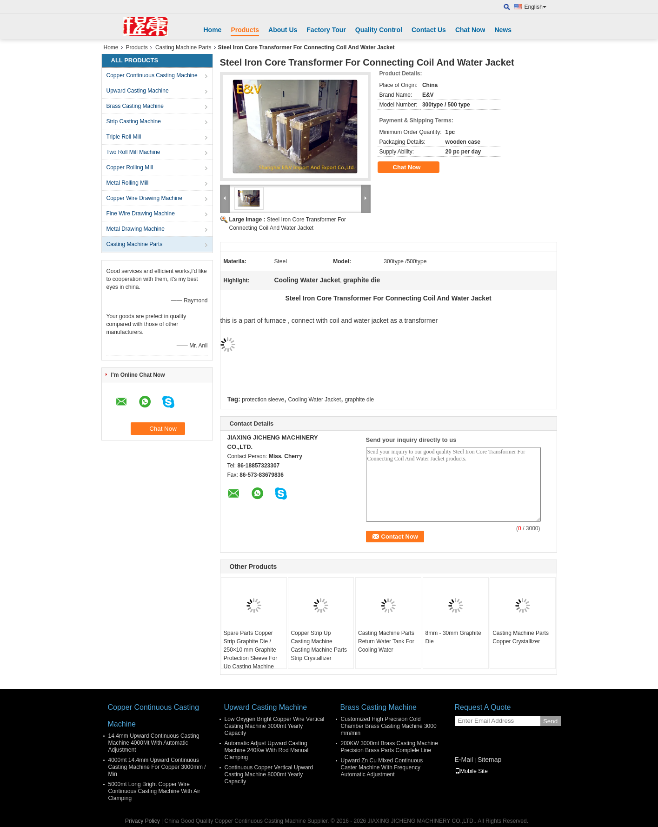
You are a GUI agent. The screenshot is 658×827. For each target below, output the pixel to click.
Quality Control (378, 29)
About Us (282, 29)
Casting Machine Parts (183, 47)
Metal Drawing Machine (135, 229)
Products (245, 29)
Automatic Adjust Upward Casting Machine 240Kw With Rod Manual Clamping (267, 750)
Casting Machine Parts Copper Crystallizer (520, 637)
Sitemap (489, 759)
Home (213, 29)
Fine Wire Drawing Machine (140, 213)
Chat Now (470, 30)
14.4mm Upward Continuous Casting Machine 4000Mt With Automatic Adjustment (153, 743)
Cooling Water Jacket (314, 399)
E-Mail (464, 759)
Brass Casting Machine (135, 106)
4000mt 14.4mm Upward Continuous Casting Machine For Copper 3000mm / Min (157, 767)
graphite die (359, 399)
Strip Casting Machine (133, 121)
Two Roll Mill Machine (133, 152)
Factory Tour (326, 29)
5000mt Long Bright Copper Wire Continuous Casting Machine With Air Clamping (154, 791)
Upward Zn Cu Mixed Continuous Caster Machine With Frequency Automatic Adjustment (382, 767)
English (535, 7)
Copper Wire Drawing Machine (144, 198)
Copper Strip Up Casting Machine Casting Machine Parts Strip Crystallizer (319, 645)
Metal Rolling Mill (127, 183)
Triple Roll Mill (123, 136)
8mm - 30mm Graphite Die (453, 637)
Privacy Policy (142, 821)
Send (550, 721)
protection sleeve (263, 399)
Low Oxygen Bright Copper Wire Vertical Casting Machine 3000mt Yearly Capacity (275, 726)
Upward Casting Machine (137, 90)
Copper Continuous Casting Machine (152, 75)
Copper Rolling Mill (129, 167)
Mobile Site (471, 771)
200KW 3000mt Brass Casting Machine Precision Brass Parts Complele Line (389, 747)
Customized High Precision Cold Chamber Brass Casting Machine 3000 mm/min (389, 726)
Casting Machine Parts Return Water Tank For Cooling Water (386, 641)
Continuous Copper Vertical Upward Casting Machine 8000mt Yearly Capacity (269, 774)
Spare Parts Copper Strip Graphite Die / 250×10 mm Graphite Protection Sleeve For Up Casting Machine (250, 650)
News (503, 29)
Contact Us (429, 29)
